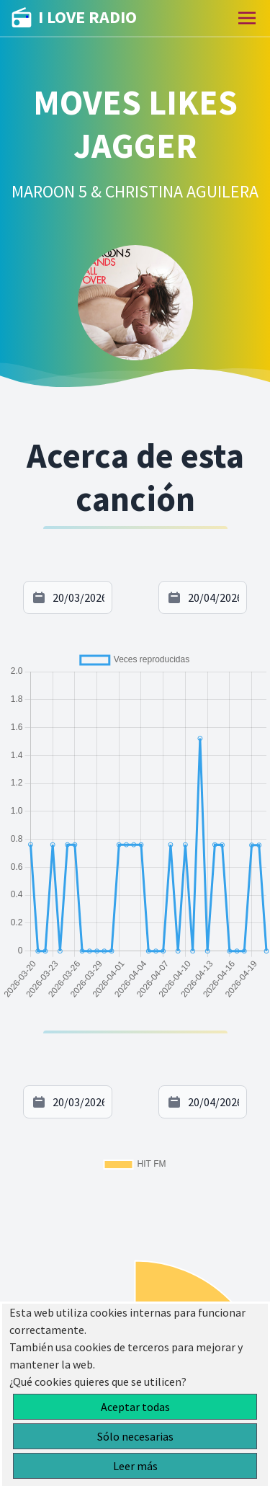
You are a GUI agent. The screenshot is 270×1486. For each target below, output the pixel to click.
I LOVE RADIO (74, 18)
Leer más (135, 1466)
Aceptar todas (135, 1407)
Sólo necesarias (135, 1436)
